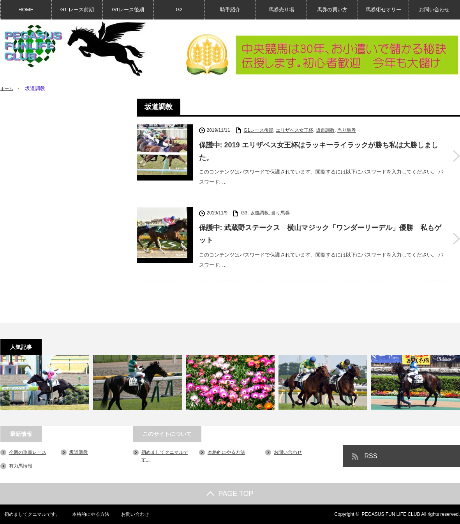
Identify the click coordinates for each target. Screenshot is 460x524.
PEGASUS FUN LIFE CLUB (390, 514)
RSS (371, 456)
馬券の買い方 (332, 9)
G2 (179, 9)
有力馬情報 (20, 466)
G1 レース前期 (77, 9)
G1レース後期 (128, 9)
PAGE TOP (229, 493)
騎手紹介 (230, 9)
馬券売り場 (281, 9)
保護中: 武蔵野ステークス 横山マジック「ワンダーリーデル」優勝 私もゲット (320, 234)
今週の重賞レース (27, 452)
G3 (244, 213)
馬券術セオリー (383, 9)
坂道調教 (325, 130)
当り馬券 (346, 130)
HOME (25, 9)
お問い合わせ (434, 9)
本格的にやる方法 (226, 452)
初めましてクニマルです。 (28, 514)
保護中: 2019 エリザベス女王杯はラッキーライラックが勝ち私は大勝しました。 (318, 151)
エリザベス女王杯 (294, 130)
